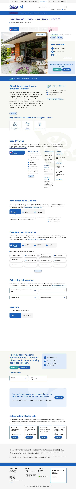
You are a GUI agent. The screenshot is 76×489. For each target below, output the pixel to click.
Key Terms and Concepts (30, 471)
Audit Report (59, 179)
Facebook (40, 470)
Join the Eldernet (54, 34)
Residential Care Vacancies (31, 474)
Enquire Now (57, 69)
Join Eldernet (59, 397)
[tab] (17, 153)
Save (53, 37)
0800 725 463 (55, 473)
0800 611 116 (55, 477)
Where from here (61, 1)
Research (27, 472)
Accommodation (25, 78)
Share (60, 37)
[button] (16, 255)
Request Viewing (24, 367)
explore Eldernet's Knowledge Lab (18, 148)
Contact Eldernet (13, 468)
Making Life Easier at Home (21, 1)
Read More (13, 113)
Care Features (34, 78)
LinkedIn (40, 471)
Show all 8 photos (41, 34)
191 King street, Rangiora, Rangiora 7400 (21, 22)
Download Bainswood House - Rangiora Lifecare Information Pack (56, 98)
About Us (53, 9)
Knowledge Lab (52, 1)
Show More (31, 176)
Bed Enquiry (66, 69)
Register (59, 9)
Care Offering (17, 78)
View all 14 (38, 271)
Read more (14, 437)
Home (12, 1)
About (11, 78)
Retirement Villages (33, 1)
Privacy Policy (49, 485)
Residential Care (43, 1)
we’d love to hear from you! (59, 285)
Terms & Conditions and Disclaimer (40, 485)
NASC (27, 470)
